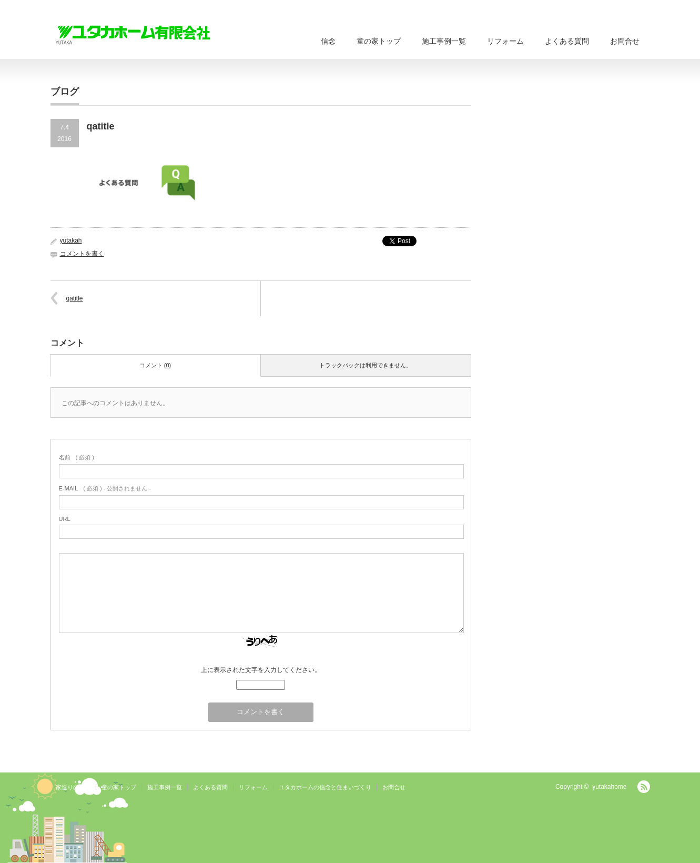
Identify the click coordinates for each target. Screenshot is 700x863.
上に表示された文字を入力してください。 (261, 670)
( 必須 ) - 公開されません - (105, 488)
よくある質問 (567, 41)
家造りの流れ (73, 787)
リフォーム (505, 41)
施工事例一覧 (444, 41)
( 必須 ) (76, 457)
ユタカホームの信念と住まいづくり (325, 787)
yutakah (71, 240)
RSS (643, 786)
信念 (328, 41)
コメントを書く (82, 253)
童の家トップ (379, 41)
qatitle (74, 298)
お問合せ (625, 41)
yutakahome (609, 786)
